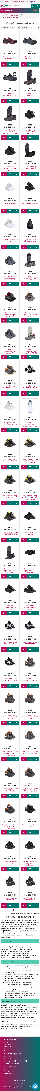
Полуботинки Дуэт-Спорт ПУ (10, 899)
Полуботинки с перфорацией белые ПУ (10, 424)
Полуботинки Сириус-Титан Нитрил (30, 132)
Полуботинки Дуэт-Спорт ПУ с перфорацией (10, 863)
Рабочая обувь (14, 15)
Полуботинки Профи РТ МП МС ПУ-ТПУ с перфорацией (30, 497)
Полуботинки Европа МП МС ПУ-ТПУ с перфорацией (10, 826)
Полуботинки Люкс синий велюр (30, 643)
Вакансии (7, 1049)
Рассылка (7, 1073)
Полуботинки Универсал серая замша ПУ (10, 351)
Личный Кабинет (10, 1067)
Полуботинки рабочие (10, 17)
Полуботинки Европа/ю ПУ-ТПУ (30, 679)
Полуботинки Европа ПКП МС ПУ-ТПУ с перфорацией (30, 790)
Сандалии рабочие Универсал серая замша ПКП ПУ (10, 278)
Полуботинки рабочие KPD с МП (10, 94)
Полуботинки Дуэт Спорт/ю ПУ (30, 899)
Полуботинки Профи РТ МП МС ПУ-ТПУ (10, 533)
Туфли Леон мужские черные (30, 204)
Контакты (22, 1)
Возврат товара (9, 1051)
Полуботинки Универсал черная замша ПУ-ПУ (10, 314)
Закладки (7, 1071)
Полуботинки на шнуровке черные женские (30, 570)
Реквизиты (8, 1047)
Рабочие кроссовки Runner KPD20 (10, 58)
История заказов (10, 1069)
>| (13, 910)
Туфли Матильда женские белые (10, 204)
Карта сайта (8, 1059)
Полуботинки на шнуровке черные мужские (10, 570)
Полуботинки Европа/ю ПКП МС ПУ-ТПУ (10, 717)
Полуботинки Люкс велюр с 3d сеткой (10, 679)
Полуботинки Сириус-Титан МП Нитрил (10, 168)
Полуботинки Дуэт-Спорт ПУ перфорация (30, 863)
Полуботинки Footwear (30, 94)
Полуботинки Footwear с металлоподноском (10, 132)
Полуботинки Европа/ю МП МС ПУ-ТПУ (30, 717)
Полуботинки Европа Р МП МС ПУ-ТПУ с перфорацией (10, 753)
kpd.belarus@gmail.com (12, 1)
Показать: (25, 27)
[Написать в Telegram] (35, 1086)
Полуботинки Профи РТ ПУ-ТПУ (10, 497)
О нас (6, 1042)
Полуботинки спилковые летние (30, 387)
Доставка (7, 1044)
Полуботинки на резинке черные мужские (10, 607)
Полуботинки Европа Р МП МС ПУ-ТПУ (30, 753)
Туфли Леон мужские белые (10, 241)
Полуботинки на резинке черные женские (30, 607)
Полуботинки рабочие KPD (30, 58)
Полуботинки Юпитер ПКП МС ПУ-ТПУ (30, 278)
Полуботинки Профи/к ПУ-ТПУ (10, 460)
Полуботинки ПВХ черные (30, 533)
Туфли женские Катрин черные (30, 241)
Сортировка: (6, 27)
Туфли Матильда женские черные (30, 167)
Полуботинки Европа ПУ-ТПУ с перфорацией (10, 790)
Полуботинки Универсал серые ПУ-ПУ (30, 314)
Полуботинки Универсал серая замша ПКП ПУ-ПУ (30, 351)
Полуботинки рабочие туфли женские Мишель (30, 424)
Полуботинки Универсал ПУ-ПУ (10, 387)
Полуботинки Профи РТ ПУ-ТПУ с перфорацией (30, 461)
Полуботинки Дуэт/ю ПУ (30, 826)
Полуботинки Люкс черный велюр (10, 643)
